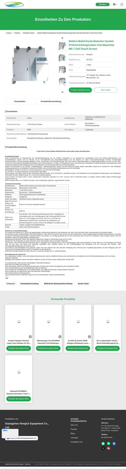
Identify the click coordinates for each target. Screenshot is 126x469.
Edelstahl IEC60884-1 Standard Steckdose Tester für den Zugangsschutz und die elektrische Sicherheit (18, 392)
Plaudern (102, 4)
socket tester (83, 284)
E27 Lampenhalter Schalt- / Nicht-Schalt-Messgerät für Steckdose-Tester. (107, 342)
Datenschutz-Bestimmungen (14, 464)
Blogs (73, 433)
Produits (17, 33)
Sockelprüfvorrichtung (29, 284)
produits (74, 429)
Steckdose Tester (28, 33)
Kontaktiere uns (77, 442)
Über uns (74, 425)
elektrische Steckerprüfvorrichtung (58, 284)
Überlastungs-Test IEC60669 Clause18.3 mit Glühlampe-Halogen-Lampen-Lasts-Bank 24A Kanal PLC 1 (48, 342)
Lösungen (74, 438)
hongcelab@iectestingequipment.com (21, 438)
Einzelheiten (19, 101)
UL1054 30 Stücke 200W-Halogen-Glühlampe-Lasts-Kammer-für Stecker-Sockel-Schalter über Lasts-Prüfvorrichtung (77, 342)
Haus (8, 33)
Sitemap (27, 464)
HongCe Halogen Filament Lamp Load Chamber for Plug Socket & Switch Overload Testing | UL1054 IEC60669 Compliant (18, 342)
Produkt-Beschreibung (51, 101)
